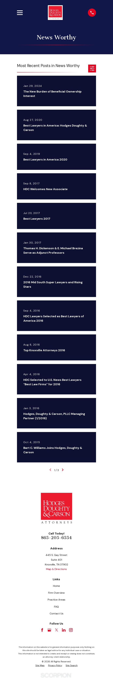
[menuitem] (40, 666)
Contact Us (56, 613)
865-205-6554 (56, 537)
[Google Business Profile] (49, 630)
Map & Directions (56, 569)
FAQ (56, 606)
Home (56, 586)
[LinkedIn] (63, 630)
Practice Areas (56, 599)
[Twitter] (56, 630)
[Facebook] (42, 630)
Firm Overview (56, 592)
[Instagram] (71, 630)
